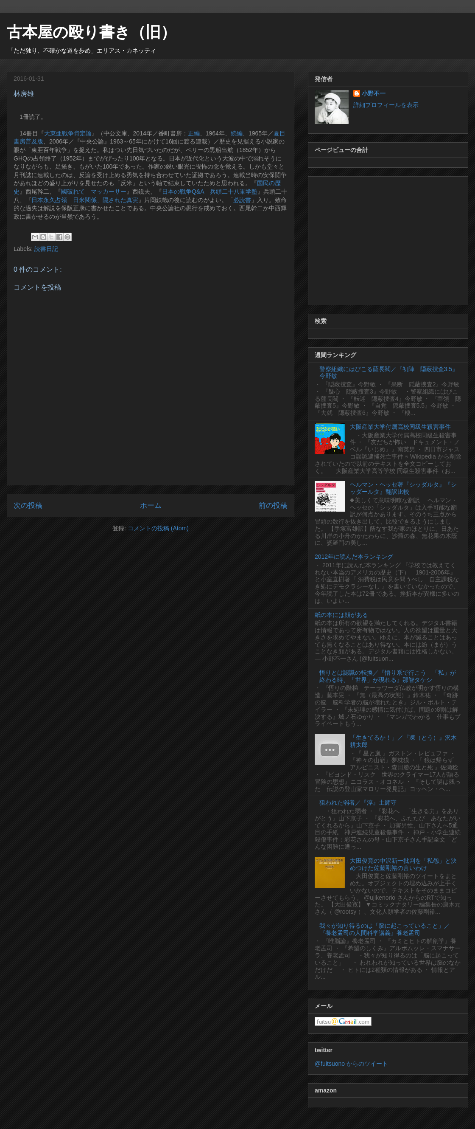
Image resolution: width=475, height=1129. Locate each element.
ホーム (151, 505)
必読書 (242, 200)
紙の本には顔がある (341, 614)
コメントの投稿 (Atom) (158, 528)
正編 (194, 133)
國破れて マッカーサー (93, 191)
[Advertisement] (388, 239)
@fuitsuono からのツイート (351, 1063)
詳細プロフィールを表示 (386, 104)
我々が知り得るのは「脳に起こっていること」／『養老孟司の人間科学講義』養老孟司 (384, 929)
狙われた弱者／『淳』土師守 (358, 802)
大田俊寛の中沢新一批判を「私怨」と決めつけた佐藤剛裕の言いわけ (403, 864)
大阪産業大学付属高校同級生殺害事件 (400, 426)
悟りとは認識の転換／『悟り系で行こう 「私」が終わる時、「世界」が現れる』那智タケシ (387, 676)
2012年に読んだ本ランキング (354, 556)
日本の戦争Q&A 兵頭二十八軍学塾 (209, 191)
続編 (237, 133)
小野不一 (374, 93)
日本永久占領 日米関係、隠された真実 (84, 200)
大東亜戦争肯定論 (68, 133)
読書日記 (46, 248)
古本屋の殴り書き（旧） (91, 32)
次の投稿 (28, 505)
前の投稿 (273, 505)
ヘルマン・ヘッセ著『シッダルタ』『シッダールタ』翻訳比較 (403, 488)
